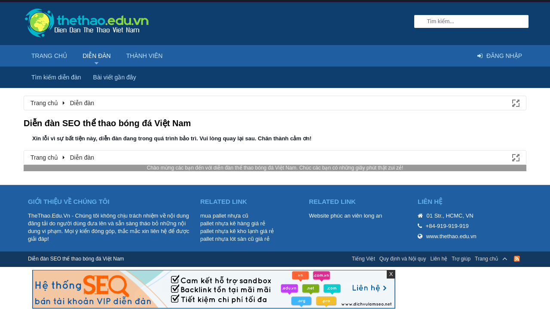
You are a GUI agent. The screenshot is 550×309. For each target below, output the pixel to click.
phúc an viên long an (356, 215)
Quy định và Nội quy (402, 259)
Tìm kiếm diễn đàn (56, 77)
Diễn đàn (96, 55)
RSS (517, 259)
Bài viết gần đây (114, 77)
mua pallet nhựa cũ (224, 215)
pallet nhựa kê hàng (225, 223)
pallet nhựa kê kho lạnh (229, 231)
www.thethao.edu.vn (451, 236)
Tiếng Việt (363, 259)
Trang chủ (49, 55)
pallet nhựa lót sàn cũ (227, 239)
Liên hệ (438, 259)
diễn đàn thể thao (234, 168)
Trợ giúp (461, 259)
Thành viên (144, 55)
